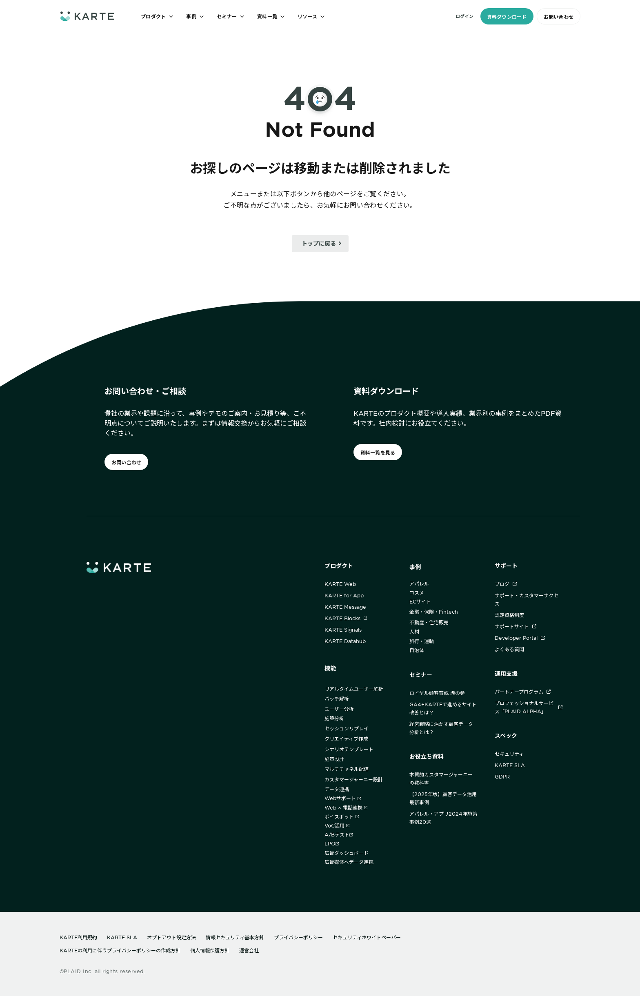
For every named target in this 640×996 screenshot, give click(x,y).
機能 (330, 668)
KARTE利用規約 (78, 937)
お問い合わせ (558, 16)
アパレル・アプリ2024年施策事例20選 (443, 817)
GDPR (502, 776)
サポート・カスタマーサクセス (526, 599)
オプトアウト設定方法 (171, 937)
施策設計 (334, 759)
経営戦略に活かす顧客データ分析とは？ (441, 728)
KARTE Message (345, 606)
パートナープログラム (523, 691)
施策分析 (334, 718)
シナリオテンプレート (348, 749)
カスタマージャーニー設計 (353, 779)
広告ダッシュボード (346, 853)
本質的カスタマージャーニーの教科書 (441, 778)
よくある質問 (509, 649)
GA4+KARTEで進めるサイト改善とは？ (443, 708)
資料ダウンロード (507, 16)
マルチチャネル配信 (346, 768)
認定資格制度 (509, 615)
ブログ (506, 584)
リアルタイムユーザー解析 (353, 688)
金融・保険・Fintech (433, 611)
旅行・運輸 (421, 641)
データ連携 (336, 789)
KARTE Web (340, 584)
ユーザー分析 (339, 708)
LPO (331, 843)
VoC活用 (336, 825)
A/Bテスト (338, 834)
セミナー (420, 674)
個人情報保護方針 (209, 950)
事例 (415, 566)
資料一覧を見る (378, 452)
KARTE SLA (510, 765)
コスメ (416, 592)
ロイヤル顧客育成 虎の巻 (437, 693)
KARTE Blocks (345, 618)
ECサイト (420, 601)
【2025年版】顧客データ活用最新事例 (443, 798)
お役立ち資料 (426, 756)
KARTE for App (344, 595)
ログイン (465, 16)
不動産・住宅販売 (429, 622)
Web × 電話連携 (345, 807)
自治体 (416, 650)
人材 (414, 631)
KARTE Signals (343, 629)
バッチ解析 (336, 698)
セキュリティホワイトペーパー (367, 937)
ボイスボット (341, 816)
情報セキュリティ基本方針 (235, 937)
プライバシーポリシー (298, 937)
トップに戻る (319, 243)
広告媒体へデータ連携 (348, 861)
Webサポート (342, 798)
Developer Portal (520, 637)
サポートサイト (515, 626)
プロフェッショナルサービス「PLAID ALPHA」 (528, 707)
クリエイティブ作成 (346, 738)
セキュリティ (509, 753)
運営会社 (249, 950)
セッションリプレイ (346, 728)
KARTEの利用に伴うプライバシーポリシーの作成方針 (120, 950)
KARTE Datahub (345, 641)
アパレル (419, 583)
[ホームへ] (87, 16)
